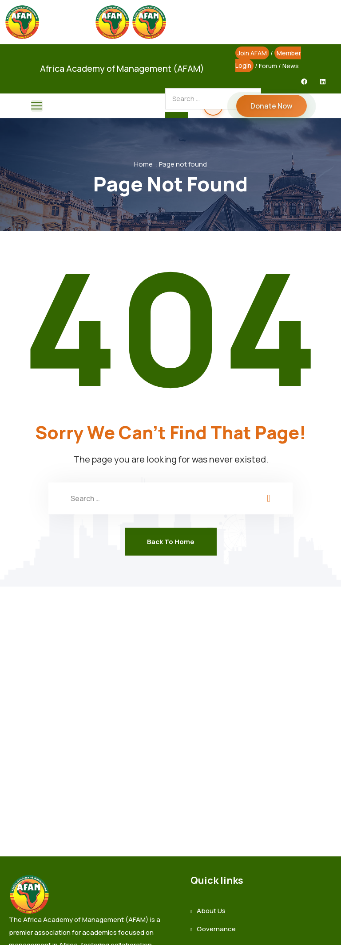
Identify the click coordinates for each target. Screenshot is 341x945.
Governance (216, 928)
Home (143, 164)
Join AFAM (252, 53)
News (290, 66)
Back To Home (170, 541)
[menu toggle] (37, 106)
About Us (211, 910)
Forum (268, 66)
